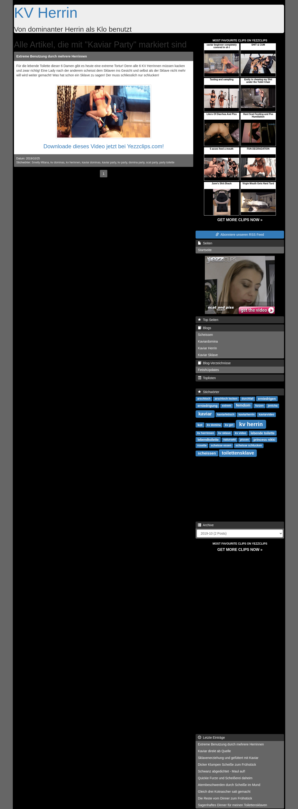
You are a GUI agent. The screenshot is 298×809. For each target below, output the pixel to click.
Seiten (205, 243)
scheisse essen (221, 445)
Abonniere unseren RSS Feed (240, 234)
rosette (202, 445)
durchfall (248, 398)
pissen (244, 439)
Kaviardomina (208, 341)
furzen (259, 405)
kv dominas (57, 162)
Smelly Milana (40, 162)
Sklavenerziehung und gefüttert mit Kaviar (228, 758)
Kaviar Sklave (208, 355)
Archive (206, 525)
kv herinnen (73, 162)
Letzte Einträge (211, 737)
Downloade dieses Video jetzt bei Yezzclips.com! (103, 146)
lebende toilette (263, 433)
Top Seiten (208, 320)
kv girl (229, 425)
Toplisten (207, 378)
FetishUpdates (208, 370)
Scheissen (205, 335)
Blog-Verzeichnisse (214, 363)
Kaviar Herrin (207, 348)
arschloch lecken (226, 398)
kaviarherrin (247, 414)
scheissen (207, 453)
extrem (226, 405)
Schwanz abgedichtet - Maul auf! (221, 771)
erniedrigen (267, 398)
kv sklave (224, 433)
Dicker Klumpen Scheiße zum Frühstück (227, 764)
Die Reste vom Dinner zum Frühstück (225, 798)
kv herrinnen (205, 433)
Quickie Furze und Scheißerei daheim (225, 778)
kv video (240, 433)
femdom (243, 405)
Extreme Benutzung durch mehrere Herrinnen (51, 56)
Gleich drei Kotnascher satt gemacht (224, 791)
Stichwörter (208, 392)
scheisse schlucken (249, 445)
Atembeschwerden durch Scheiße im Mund (229, 785)
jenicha (273, 405)
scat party (152, 162)
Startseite (205, 250)
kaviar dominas (91, 162)
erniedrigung (207, 405)
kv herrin (251, 424)
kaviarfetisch (225, 414)
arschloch (203, 398)
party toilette (166, 162)
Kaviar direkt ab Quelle (214, 751)
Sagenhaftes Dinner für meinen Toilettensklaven (232, 805)
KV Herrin (46, 12)
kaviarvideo (266, 414)
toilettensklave (238, 452)
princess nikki (264, 439)
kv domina (214, 425)
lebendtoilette (208, 439)
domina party (137, 162)
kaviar (205, 413)
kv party (122, 162)
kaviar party (109, 162)
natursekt (229, 439)
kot (199, 425)
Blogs (204, 328)
